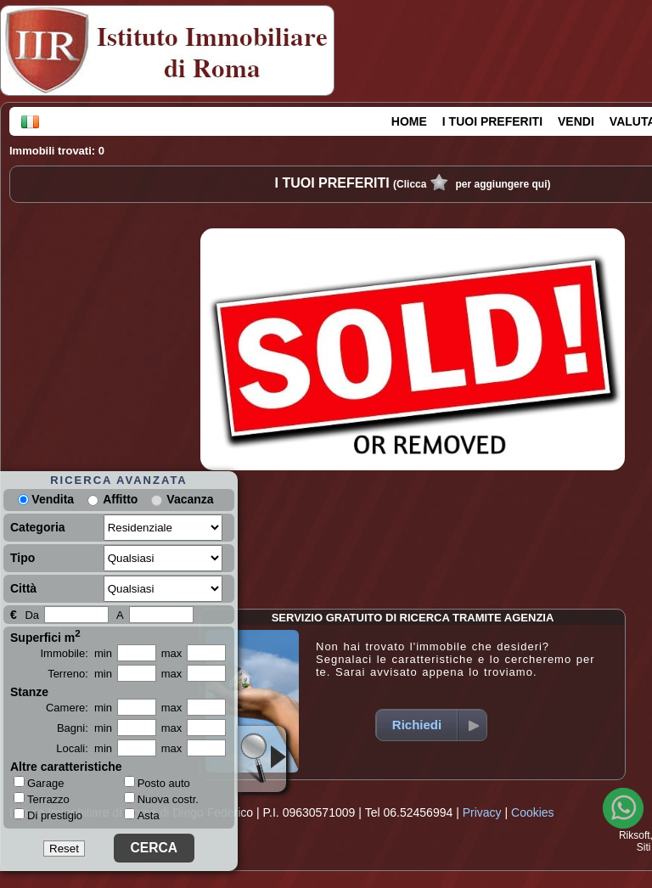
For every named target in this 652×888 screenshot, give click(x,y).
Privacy (482, 812)
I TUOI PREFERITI (492, 121)
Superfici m (45, 635)
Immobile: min (76, 653)
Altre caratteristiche (66, 766)
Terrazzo (42, 799)
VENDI (576, 121)
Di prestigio (48, 815)
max (172, 653)
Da (32, 615)
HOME (409, 121)
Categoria (37, 527)
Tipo (22, 558)
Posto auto (157, 783)
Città (23, 588)
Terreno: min (80, 673)
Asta (142, 815)
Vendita (46, 499)
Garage (39, 783)
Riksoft (634, 835)
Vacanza (189, 499)
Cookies (532, 812)
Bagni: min (84, 728)
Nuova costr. (161, 799)
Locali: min (84, 748)
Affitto (120, 499)
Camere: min (79, 707)
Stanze (29, 692)
